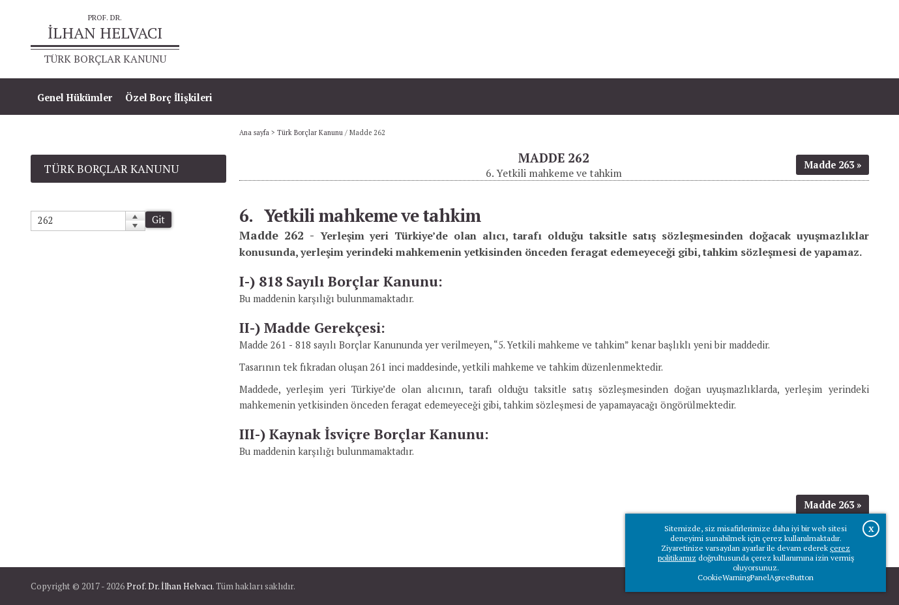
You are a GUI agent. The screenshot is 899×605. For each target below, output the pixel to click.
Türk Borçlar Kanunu (310, 132)
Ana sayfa (680, 39)
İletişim (844, 39)
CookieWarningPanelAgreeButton (756, 577)
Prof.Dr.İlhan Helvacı (765, 39)
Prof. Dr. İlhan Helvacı (169, 586)
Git (158, 219)
